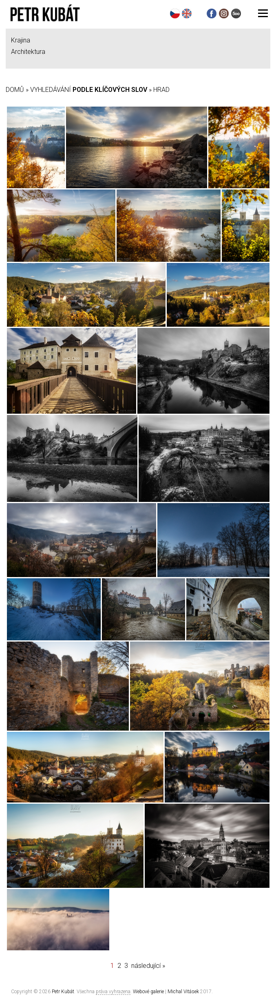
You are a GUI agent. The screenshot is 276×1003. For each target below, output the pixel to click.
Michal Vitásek (183, 991)
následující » (148, 966)
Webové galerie (148, 991)
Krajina (20, 40)
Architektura (28, 52)
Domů (15, 90)
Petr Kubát (63, 991)
